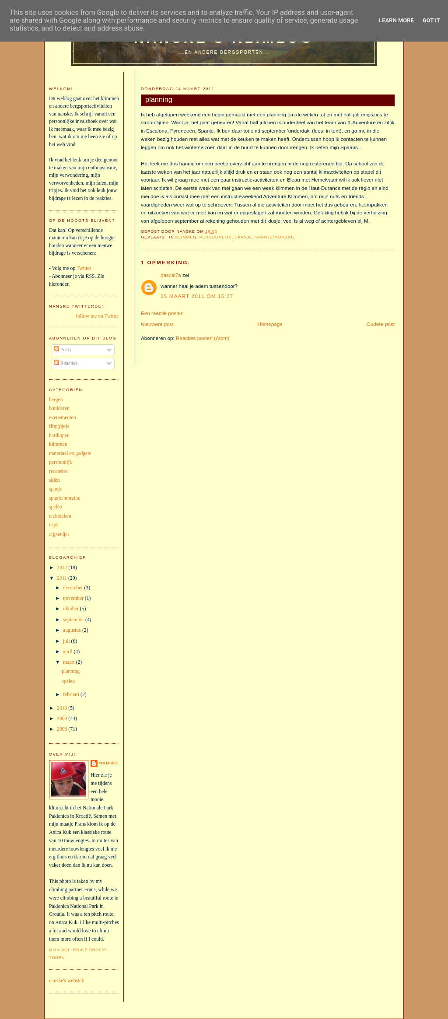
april (68, 652)
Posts (62, 350)
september (74, 620)
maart (69, 662)
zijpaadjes (59, 534)
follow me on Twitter (97, 316)
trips (53, 525)
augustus (72, 630)
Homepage (270, 324)
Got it (431, 20)
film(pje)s (59, 426)
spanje (243, 237)
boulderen (59, 408)
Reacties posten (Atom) (202, 338)
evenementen (62, 417)
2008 (62, 729)
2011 (62, 578)
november (74, 598)
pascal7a (171, 275)
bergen (56, 400)
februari (71, 694)
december (73, 588)
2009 (62, 718)
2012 (62, 568)
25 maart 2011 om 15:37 (197, 296)
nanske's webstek (66, 981)
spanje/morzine (276, 237)
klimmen (185, 237)
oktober (71, 609)
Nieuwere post (157, 324)
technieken (60, 516)
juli (67, 641)
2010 (62, 708)
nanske (109, 763)
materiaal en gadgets (70, 453)
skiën (54, 480)
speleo (55, 507)
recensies (58, 471)
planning (158, 99)
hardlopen (59, 435)
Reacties (66, 363)
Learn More (396, 20)
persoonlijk (216, 237)
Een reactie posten (162, 313)
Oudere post (381, 324)
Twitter (84, 268)
